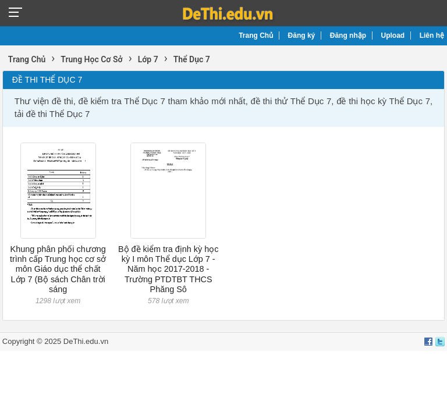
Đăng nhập (348, 35)
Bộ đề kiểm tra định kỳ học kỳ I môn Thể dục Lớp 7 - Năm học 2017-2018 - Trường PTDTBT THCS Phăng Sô (168, 269)
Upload (393, 35)
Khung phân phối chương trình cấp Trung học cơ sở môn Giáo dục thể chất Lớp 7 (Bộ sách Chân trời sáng (58, 269)
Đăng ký (301, 35)
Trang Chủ (256, 35)
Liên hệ (432, 35)
